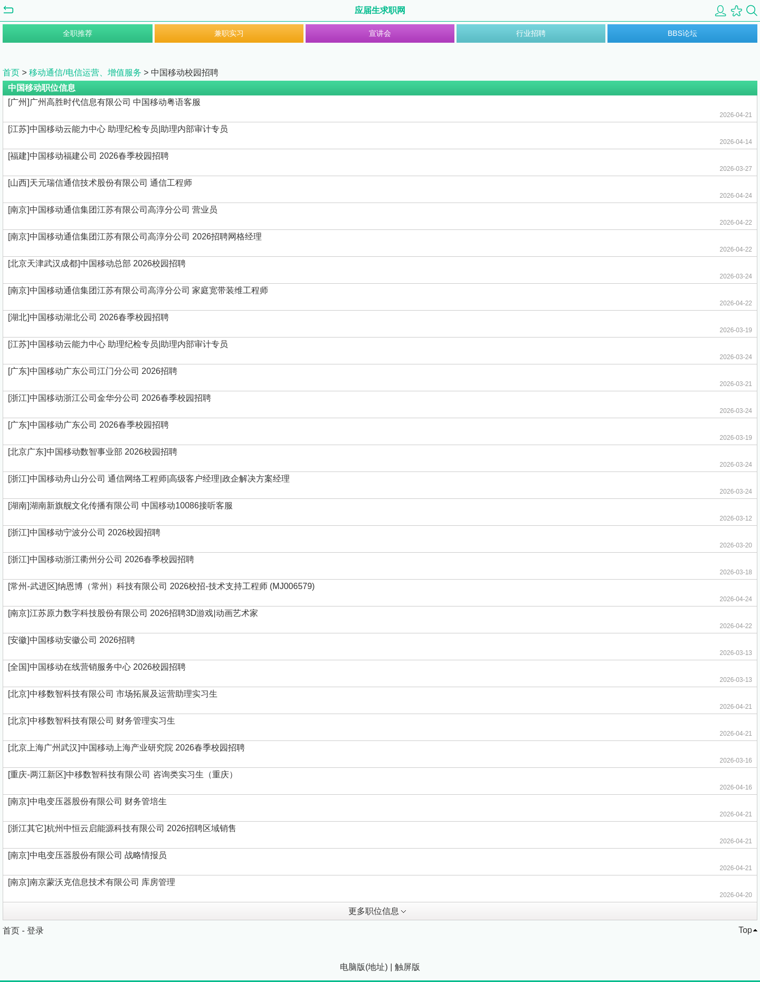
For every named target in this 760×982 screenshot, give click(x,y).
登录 (35, 930)
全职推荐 (77, 33)
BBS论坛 (682, 33)
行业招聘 (531, 33)
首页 (11, 72)
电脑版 (352, 966)
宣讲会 (380, 33)
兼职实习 (229, 33)
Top (745, 930)
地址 (376, 966)
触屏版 (407, 966)
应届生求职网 (380, 10)
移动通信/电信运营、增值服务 (85, 72)
